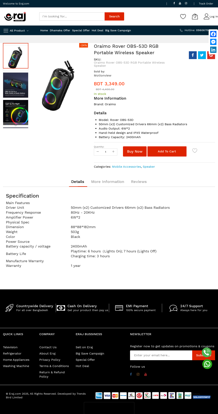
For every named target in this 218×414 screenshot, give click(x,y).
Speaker (149, 166)
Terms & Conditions (54, 366)
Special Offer (85, 360)
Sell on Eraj (84, 347)
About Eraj (47, 353)
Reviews (139, 181)
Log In (214, 16)
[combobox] (72, 16)
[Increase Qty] (113, 152)
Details (77, 181)
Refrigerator (12, 353)
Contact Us (48, 347)
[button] (16, 84)
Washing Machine (16, 366)
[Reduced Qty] (98, 152)
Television (10, 347)
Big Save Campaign (90, 353)
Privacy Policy (49, 360)
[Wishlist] (183, 16)
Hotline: (200, 30)
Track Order (206, 3)
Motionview (102, 75)
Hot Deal (82, 366)
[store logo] (15, 16)
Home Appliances (16, 360)
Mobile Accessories (126, 166)
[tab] (77, 181)
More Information (107, 181)
